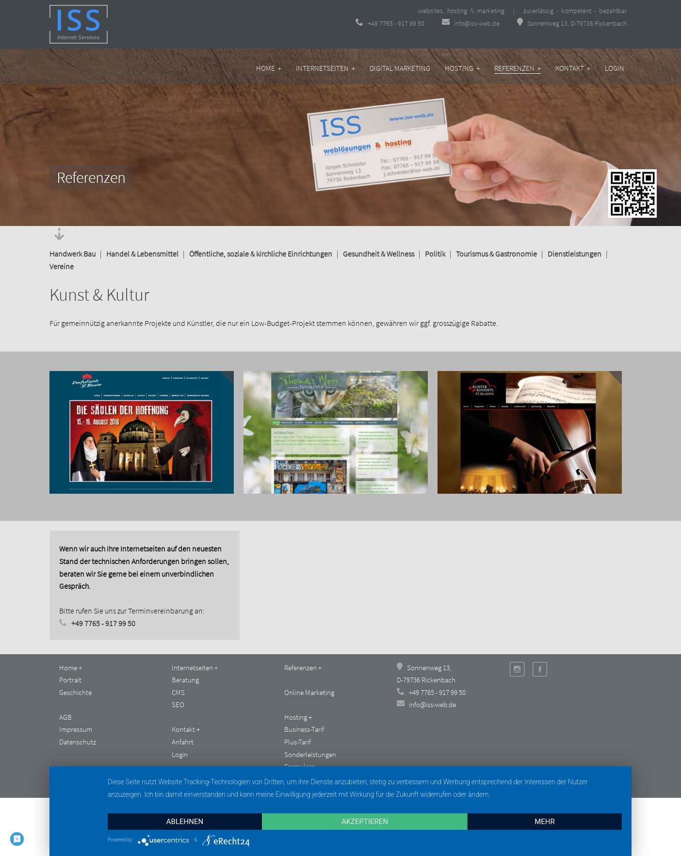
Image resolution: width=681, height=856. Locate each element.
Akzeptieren (364, 821)
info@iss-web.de (471, 23)
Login (614, 68)
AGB (65, 717)
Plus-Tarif (297, 741)
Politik (435, 253)
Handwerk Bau (72, 253)
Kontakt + (572, 68)
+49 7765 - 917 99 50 (390, 23)
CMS (178, 692)
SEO (178, 704)
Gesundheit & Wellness (378, 253)
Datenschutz (77, 741)
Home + (268, 68)
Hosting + (462, 68)
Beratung (185, 679)
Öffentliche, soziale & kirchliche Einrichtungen (260, 253)
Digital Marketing (400, 68)
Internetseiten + (325, 68)
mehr (545, 821)
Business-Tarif (304, 729)
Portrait (70, 679)
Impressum (75, 729)
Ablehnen (184, 821)
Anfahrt (183, 741)
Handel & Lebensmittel (142, 253)
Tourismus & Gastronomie (496, 253)
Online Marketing (309, 692)
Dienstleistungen (574, 253)
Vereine (61, 266)
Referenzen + (517, 68)
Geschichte (75, 692)
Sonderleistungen (310, 754)
